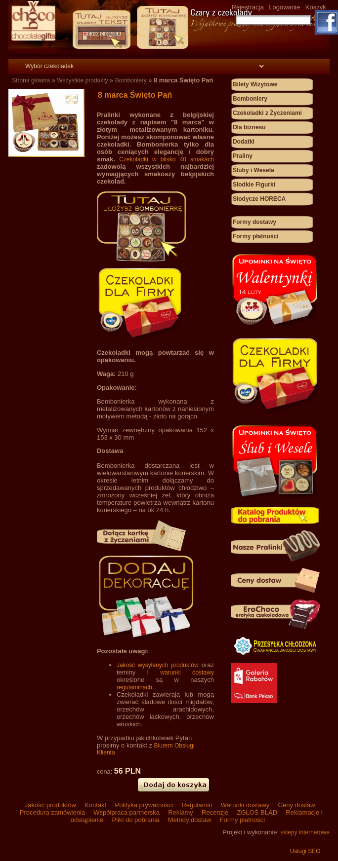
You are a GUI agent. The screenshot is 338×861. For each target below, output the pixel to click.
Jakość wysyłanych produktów (158, 665)
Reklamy (181, 812)
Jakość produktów (50, 805)
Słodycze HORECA (259, 198)
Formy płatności (256, 236)
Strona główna (31, 80)
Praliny (243, 155)
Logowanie (284, 7)
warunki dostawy (187, 672)
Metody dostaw (189, 820)
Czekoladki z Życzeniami (267, 113)
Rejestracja (248, 7)
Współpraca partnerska (127, 812)
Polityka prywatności (144, 805)
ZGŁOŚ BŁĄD (257, 812)
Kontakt (95, 805)
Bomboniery (131, 80)
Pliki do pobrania (135, 820)
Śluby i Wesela (253, 170)
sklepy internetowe (305, 832)
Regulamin (197, 805)
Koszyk (315, 7)
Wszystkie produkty (82, 80)
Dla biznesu (249, 127)
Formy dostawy (254, 222)
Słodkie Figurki (254, 184)
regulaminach (134, 687)
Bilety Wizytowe (255, 84)
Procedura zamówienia (52, 812)
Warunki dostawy (245, 805)
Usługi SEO (305, 851)
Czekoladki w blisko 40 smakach (166, 159)
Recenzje (215, 812)
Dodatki (243, 141)
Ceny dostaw (295, 805)
